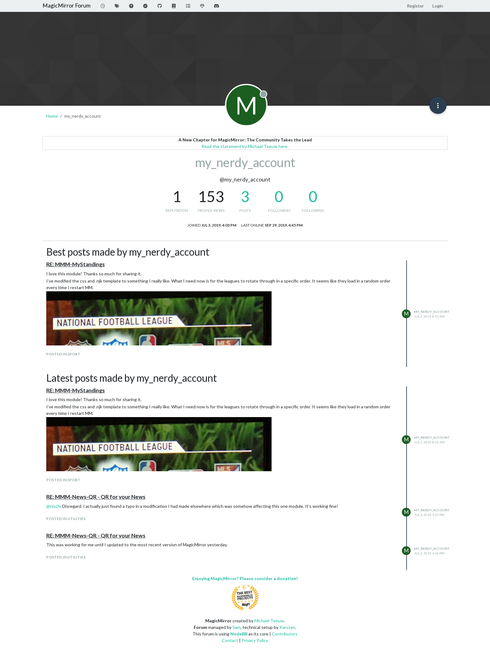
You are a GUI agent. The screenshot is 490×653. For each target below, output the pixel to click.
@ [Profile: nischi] (53, 506)
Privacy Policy (255, 640)
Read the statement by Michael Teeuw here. (245, 146)
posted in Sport (63, 354)
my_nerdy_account (432, 312)
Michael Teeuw (269, 620)
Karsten (287, 627)
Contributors (285, 633)
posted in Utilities (66, 518)
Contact (230, 640)
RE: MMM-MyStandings (75, 264)
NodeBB (239, 633)
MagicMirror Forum (66, 5)
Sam (236, 627)
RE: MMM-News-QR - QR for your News (95, 496)
